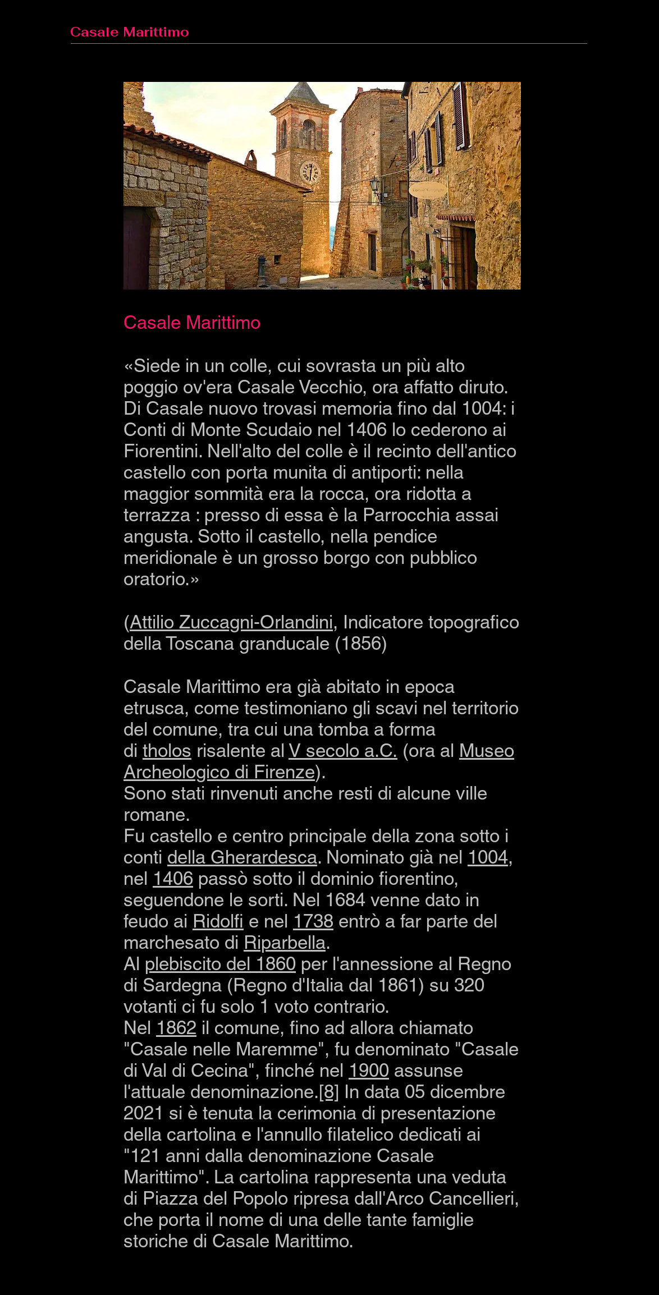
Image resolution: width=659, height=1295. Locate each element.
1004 (488, 856)
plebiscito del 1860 (220, 963)
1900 (369, 1070)
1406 (173, 878)
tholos (167, 750)
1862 (176, 1027)
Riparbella (285, 942)
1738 (313, 920)
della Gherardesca (242, 856)
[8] (329, 1091)
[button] (322, 186)
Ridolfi (218, 920)
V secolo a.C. (343, 750)
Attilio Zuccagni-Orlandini (231, 621)
